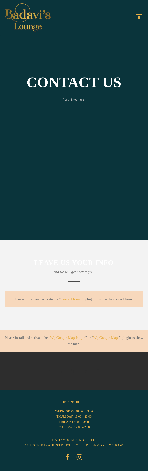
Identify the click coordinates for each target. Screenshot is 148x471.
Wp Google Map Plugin (67, 338)
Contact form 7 (72, 299)
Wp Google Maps (106, 338)
